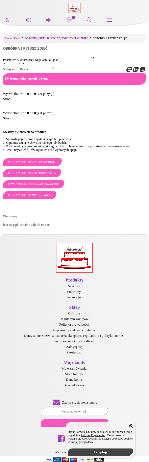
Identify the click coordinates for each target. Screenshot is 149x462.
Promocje (74, 297)
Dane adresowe (74, 385)
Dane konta (74, 379)
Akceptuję (100, 452)
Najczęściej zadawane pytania (74, 330)
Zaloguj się (74, 347)
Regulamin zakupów (74, 319)
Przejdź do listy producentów (32, 173)
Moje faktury (74, 374)
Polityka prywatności (74, 324)
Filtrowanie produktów (26, 79)
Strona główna (13, 38)
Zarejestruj (74, 352)
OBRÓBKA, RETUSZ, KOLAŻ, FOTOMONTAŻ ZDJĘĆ (56, 38)
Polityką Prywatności (93, 435)
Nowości (74, 286)
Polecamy (74, 292)
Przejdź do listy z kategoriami (32, 162)
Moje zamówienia (74, 368)
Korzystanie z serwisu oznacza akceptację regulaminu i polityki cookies (74, 336)
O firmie (74, 313)
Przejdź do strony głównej (29, 195)
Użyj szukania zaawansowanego (33, 184)
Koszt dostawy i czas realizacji (74, 341)
